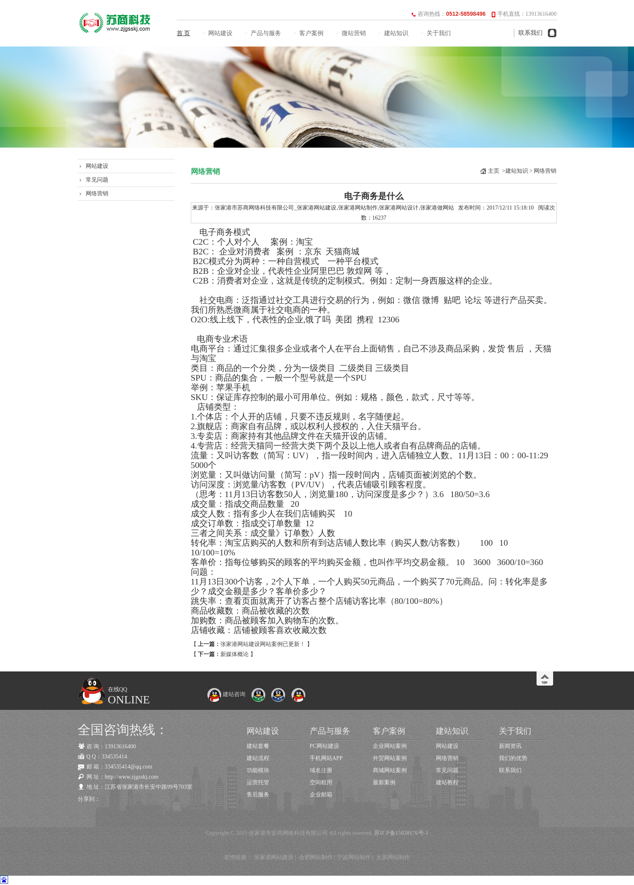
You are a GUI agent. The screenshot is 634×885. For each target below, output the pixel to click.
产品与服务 (266, 33)
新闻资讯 (510, 746)
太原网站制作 (393, 857)
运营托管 (258, 782)
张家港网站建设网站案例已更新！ (262, 644)
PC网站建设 (324, 746)
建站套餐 (258, 746)
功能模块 (258, 770)
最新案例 (384, 782)
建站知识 (396, 33)
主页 (493, 171)
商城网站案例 (390, 770)
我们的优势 (513, 758)
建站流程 (258, 758)
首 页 (183, 33)
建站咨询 (226, 694)
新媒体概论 (234, 654)
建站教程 (447, 782)
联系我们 (530, 33)
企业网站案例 (390, 746)
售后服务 (258, 795)
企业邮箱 (321, 795)
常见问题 (97, 180)
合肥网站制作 (316, 857)
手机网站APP (326, 758)
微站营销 (354, 33)
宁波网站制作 (354, 857)
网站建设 (220, 33)
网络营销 (97, 194)
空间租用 (321, 782)
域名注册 (321, 770)
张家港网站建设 (274, 857)
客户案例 (311, 33)
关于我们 (439, 33)
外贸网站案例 (390, 758)
